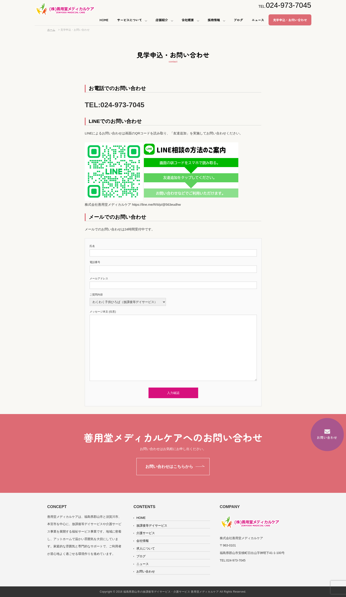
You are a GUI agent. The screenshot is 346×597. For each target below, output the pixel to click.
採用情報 (214, 20)
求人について (145, 548)
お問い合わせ (145, 571)
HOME (104, 20)
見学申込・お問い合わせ (290, 20)
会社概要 (188, 20)
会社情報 (142, 540)
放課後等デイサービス (151, 525)
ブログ (238, 20)
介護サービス (145, 533)
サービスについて (129, 20)
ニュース (258, 20)
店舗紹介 (162, 20)
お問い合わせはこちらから (169, 466)
